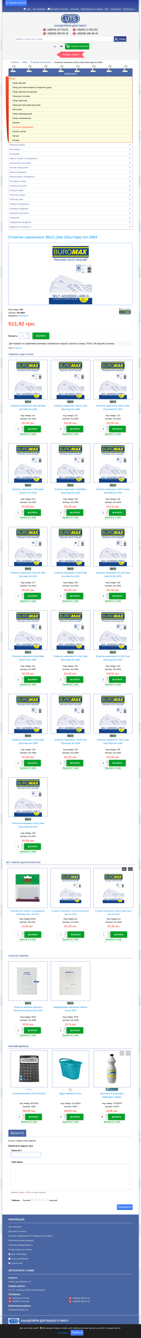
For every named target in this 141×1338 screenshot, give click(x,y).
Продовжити (125, 1203)
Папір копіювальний (21, 118)
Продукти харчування (19, 204)
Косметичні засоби (18, 186)
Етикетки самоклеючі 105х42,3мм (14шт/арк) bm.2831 (112, 407)
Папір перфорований (22, 114)
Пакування (14, 218)
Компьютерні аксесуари (20, 163)
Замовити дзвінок (17, 3)
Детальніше (63, 1332)
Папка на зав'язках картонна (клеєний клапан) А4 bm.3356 (28, 1006)
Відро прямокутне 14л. (70, 1090)
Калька (15, 136)
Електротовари (16, 190)
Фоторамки (14, 154)
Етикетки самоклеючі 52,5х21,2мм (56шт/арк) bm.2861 (70, 656)
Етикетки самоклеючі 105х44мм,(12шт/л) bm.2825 (28, 490)
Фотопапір (17, 109)
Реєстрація (116, 9)
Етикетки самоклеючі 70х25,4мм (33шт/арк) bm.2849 (28, 739)
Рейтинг (16, 1196)
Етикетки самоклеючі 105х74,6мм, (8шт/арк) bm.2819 (113, 490)
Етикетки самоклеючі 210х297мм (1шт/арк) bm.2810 (70, 573)
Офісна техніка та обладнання (23, 158)
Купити (41, 336)
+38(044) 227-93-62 (57, 29)
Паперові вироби (17, 145)
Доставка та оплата (59, 9)
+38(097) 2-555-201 (87, 29)
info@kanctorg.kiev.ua (18, 1306)
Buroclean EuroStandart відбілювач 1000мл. (112, 1092)
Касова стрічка (19, 131)
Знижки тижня (70, 54)
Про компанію (39, 9)
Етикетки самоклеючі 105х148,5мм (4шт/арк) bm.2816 (28, 407)
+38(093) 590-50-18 (57, 33)
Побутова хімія (16, 199)
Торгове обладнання (18, 167)
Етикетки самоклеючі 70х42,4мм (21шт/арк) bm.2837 (28, 823)
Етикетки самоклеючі (40, 62)
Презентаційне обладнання (22, 177)
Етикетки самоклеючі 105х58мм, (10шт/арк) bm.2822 (70, 490)
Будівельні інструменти (20, 227)
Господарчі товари (17, 181)
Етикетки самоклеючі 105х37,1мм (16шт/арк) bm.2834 (70, 407)
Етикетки (18, 347)
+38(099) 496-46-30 (87, 33)
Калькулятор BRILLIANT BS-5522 (29, 1090)
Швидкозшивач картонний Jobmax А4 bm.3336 (70, 1006)
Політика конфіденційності (20, 1241)
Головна (15, 62)
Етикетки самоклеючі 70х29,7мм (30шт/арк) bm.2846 (70, 739)
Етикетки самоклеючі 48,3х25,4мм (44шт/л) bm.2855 (113, 573)
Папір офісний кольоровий (24, 92)
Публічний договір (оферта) (21, 1237)
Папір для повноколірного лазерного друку (32, 87)
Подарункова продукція (20, 222)
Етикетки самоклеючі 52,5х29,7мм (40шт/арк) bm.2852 (113, 656)
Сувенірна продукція (18, 208)
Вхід (107, 9)
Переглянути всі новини (92, 9)
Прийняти (76, 1332)
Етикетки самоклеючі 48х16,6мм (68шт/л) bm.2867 (28, 656)
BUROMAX (23, 316)
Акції (28, 9)
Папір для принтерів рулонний (26, 105)
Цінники (16, 122)
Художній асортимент (19, 213)
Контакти (75, 9)
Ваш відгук (17, 1158)
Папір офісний (19, 83)
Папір (24, 62)
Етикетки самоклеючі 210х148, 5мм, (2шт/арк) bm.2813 (28, 573)
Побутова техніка (17, 195)
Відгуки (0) (17, 1129)
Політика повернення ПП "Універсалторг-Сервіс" (30, 1232)
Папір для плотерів (21, 96)
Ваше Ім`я (17, 1146)
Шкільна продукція (17, 172)
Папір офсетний (19, 100)
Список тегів (16, 1259)
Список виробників (19, 1255)
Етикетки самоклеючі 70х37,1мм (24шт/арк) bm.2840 (113, 739)
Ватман (15, 140)
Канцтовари (14, 149)
